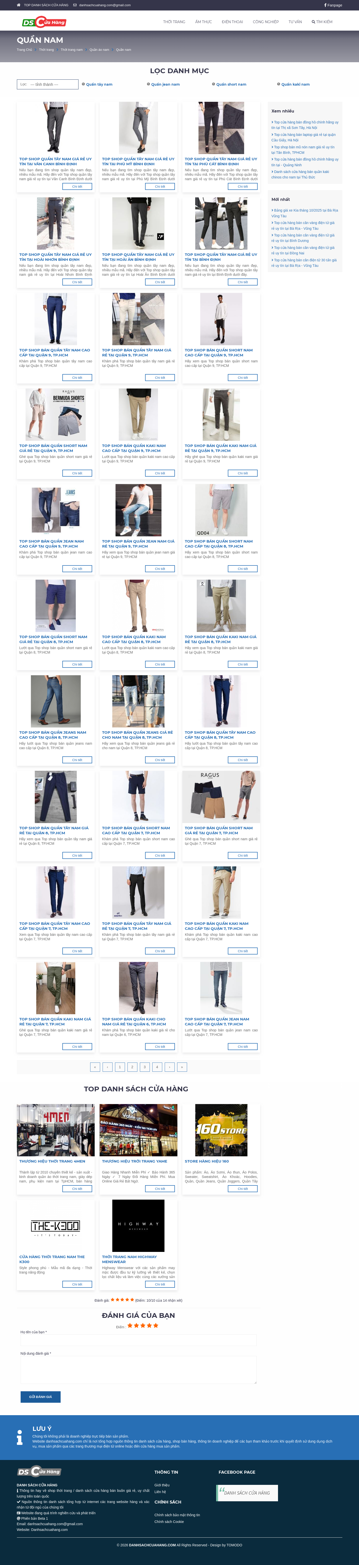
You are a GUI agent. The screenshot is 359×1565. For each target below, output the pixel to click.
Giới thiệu (162, 1485)
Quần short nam (231, 84)
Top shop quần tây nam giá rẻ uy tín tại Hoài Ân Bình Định (138, 257)
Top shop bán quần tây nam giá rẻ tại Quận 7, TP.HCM (136, 926)
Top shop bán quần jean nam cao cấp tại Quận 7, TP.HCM (217, 1021)
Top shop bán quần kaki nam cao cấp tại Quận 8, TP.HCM (134, 639)
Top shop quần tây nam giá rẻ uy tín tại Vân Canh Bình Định (55, 161)
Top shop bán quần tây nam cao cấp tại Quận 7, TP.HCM (54, 926)
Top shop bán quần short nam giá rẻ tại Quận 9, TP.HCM (53, 448)
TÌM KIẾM (322, 22)
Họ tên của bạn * (139, 1338)
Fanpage (333, 5)
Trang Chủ (24, 50)
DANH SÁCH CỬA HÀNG (247, 1493)
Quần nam (123, 50)
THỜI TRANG (174, 22)
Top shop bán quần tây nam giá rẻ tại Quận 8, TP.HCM (53, 830)
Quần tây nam (99, 84)
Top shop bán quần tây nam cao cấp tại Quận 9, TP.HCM (54, 352)
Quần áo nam (99, 50)
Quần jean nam (165, 84)
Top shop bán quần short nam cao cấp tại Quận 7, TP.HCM (136, 830)
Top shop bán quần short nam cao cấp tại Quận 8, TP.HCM (219, 544)
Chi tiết (77, 186)
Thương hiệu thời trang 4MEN (52, 1161)
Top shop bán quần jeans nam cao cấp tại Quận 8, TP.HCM (52, 735)
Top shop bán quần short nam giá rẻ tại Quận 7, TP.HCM (219, 830)
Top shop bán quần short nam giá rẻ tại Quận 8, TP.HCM (53, 639)
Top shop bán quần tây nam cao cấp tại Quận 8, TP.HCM (220, 735)
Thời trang (46, 50)
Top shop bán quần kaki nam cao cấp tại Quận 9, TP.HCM (134, 448)
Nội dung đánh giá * (139, 1367)
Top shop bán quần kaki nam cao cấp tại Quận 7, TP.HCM (216, 926)
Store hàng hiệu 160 (207, 1161)
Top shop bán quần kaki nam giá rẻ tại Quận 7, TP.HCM (55, 1021)
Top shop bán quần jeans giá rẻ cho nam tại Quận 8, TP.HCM (137, 735)
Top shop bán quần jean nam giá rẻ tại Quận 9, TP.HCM (138, 544)
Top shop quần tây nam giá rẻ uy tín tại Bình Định (221, 257)
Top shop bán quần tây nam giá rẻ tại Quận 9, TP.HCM (136, 352)
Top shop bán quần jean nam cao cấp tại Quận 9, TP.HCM (51, 544)
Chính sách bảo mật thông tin (177, 1515)
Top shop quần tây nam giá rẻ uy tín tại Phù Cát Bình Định (221, 161)
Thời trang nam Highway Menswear (129, 1259)
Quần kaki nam (295, 84)
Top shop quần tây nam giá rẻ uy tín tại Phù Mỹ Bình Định (138, 161)
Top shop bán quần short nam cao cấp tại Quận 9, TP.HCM (219, 352)
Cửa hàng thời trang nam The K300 (52, 1259)
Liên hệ (160, 1492)
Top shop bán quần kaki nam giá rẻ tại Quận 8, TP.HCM (220, 639)
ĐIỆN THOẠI (232, 22)
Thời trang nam (72, 50)
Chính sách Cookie (169, 1522)
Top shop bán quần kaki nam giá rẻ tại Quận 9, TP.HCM (220, 448)
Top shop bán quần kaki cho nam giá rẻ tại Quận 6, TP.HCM (134, 1021)
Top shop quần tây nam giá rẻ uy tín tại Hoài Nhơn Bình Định (55, 257)
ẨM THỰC (203, 22)
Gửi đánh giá (40, 1397)
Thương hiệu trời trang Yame (134, 1161)
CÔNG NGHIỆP (266, 22)
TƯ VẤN (295, 22)
